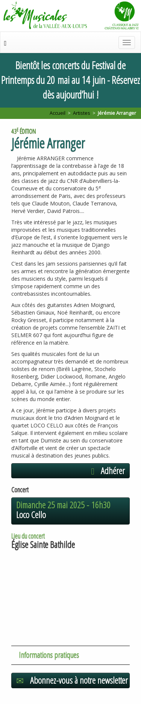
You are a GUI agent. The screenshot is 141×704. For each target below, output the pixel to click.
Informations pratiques (49, 654)
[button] (70, 470)
